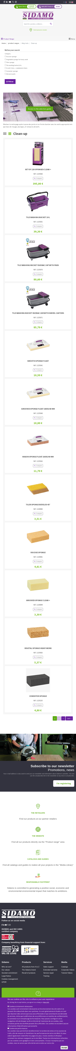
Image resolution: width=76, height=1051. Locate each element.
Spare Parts (27, 6)
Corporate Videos (67, 970)
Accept (64, 1048)
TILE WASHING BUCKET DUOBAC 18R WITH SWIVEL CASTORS (38, 313)
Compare (39, 178)
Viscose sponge (11, 56)
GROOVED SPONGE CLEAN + (38, 600)
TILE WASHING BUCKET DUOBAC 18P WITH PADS (38, 265)
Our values (6, 970)
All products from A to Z (30, 967)
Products (51, 6)
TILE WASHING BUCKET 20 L (38, 217)
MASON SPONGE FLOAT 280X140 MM (38, 456)
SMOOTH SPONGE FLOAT (38, 361)
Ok (50, 23)
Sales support (48, 967)
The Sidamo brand (29, 970)
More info (46, 1002)
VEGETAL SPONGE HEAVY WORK (38, 648)
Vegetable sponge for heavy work (17, 59)
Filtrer (11, 81)
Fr (65, 2)
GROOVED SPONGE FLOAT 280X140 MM (38, 408)
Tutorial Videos (67, 973)
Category (8, 54)
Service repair (48, 973)
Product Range (8, 39)
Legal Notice (6, 976)
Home (4, 43)
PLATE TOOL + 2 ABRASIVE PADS (16, 68)
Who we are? (6, 967)
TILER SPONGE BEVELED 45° (38, 504)
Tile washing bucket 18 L (14, 65)
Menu (73, 39)
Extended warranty (50, 970)
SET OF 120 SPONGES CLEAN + (38, 169)
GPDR (4, 982)
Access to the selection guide (39, 109)
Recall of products (28, 973)
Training (46, 976)
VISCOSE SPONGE (38, 552)
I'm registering (64, 783)
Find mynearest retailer (40, 30)
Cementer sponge (12, 71)
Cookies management (10, 979)
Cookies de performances (18, 1029)
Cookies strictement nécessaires (21, 1007)
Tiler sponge (10, 62)
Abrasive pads (10, 74)
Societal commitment (9, 973)
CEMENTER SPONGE (38, 696)
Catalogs (64, 967)
